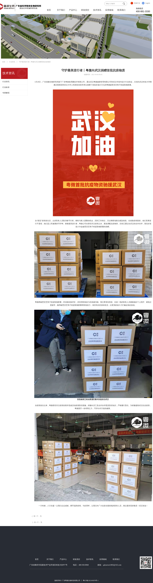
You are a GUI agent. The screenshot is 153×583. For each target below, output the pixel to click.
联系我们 (121, 10)
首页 (49, 10)
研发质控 (85, 10)
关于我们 (61, 10)
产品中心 (73, 10)
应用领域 (109, 10)
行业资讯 (12, 62)
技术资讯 (97, 10)
